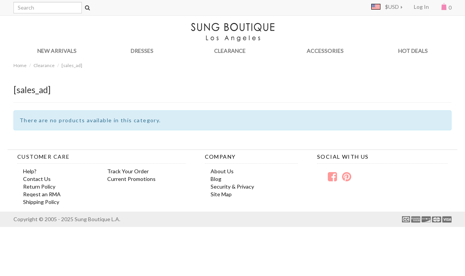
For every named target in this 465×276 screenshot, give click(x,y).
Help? (30, 171)
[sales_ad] (71, 65)
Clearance (44, 65)
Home (20, 65)
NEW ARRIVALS (56, 51)
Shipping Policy (41, 202)
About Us (222, 171)
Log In (421, 6)
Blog (216, 179)
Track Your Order (128, 171)
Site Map (221, 194)
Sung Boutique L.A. (97, 219)
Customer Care (43, 156)
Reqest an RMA (42, 194)
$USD (385, 6)
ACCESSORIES (325, 51)
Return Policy (39, 186)
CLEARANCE (230, 51)
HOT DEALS (413, 51)
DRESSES (142, 51)
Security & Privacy (232, 186)
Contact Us (37, 179)
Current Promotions (131, 179)
